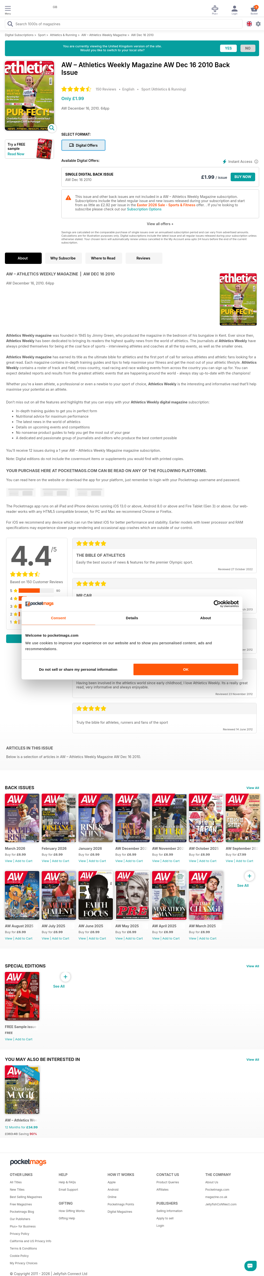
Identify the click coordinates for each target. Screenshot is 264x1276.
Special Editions (25, 965)
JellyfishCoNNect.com (221, 1204)
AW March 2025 (202, 926)
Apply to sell (165, 1218)
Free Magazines (21, 1204)
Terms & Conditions (23, 1248)
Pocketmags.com (217, 1189)
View (8, 861)
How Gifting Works (72, 1211)
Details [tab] (132, 618)
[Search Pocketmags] (10, 24)
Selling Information (170, 1211)
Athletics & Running (63, 35)
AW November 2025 (168, 848)
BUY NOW (243, 177)
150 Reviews (106, 89)
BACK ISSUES (19, 787)
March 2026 (15, 848)
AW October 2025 (204, 848)
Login (160, 1225)
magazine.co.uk (216, 1197)
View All (252, 788)
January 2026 (90, 848)
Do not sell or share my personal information (78, 669)
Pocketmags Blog (22, 1211)
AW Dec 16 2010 (142, 35)
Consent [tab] (58, 618)
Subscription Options (144, 209)
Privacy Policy (19, 1234)
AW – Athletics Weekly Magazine (104, 35)
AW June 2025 (91, 926)
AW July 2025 (53, 926)
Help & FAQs (67, 1182)
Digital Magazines (119, 1211)
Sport (42, 35)
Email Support (68, 1189)
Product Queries (168, 1182)
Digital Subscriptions (19, 35)
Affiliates (163, 1189)
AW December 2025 (131, 848)
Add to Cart (23, 861)
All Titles (16, 1182)
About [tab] (205, 618)
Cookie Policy (19, 1256)
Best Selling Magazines (26, 1197)
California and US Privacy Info (30, 1241)
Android (112, 1189)
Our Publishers (20, 1219)
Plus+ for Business (23, 1226)
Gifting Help (67, 1218)
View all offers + (160, 224)
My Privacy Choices (24, 1263)
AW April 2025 (164, 926)
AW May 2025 (127, 926)
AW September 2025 (242, 848)
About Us (211, 1182)
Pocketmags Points (120, 1204)
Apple (111, 1182)
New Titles (17, 1189)
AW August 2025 (19, 926)
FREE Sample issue (21, 1027)
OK (186, 669)
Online (111, 1197)
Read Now (16, 154)
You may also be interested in (42, 1059)
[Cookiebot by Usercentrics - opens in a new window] (217, 603)
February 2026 (54, 848)
